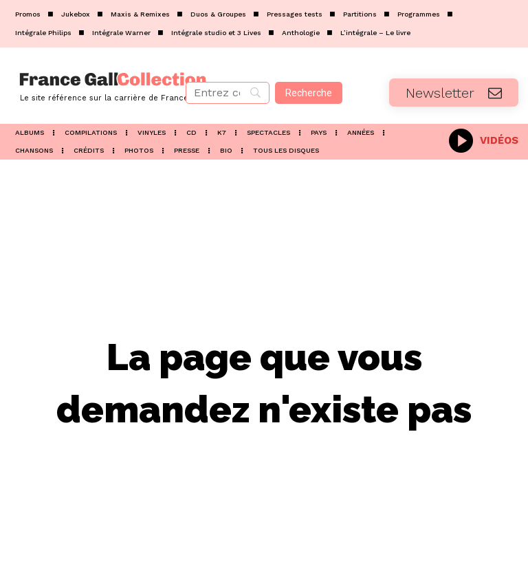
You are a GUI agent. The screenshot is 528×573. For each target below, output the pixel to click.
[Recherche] (308, 93)
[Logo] (88, 85)
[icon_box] (483, 139)
